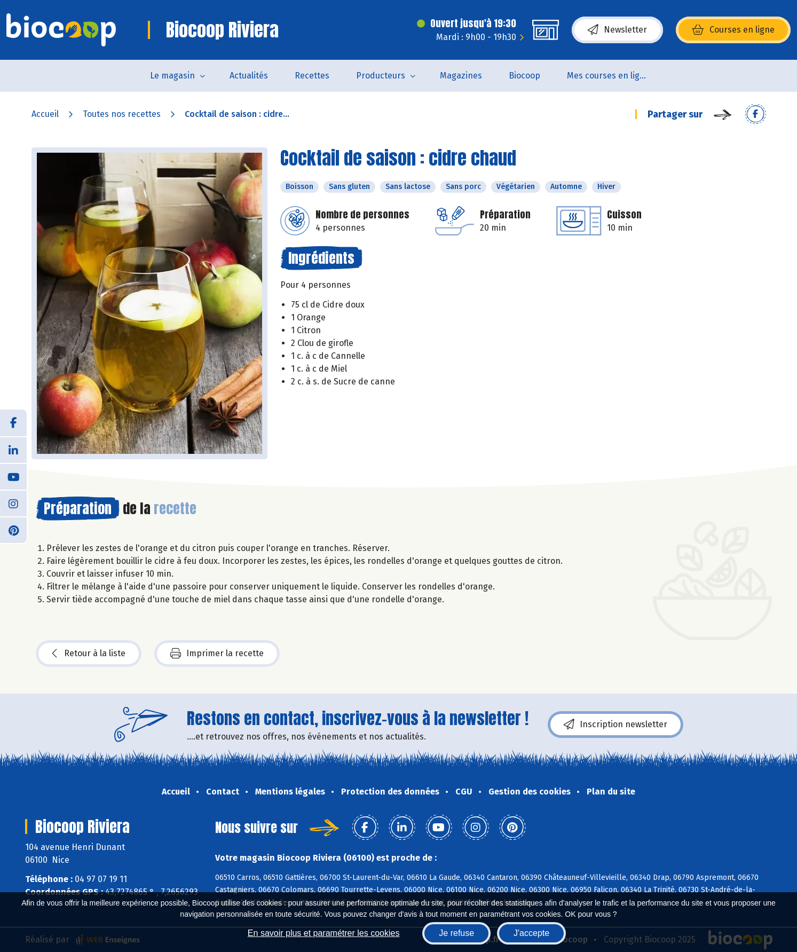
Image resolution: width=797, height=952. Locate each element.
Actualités (249, 75)
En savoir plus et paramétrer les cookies (324, 933)
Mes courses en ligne (608, 75)
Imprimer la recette (217, 653)
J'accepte (531, 933)
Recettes (312, 75)
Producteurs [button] (380, 75)
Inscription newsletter (615, 724)
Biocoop (524, 75)
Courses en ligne (733, 30)
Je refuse (456, 933)
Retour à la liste (88, 653)
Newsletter (617, 30)
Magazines (461, 75)
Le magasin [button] (172, 75)
